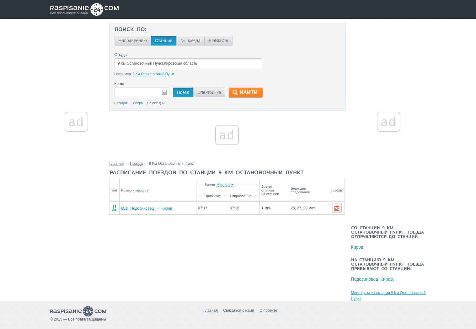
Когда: (120, 84)
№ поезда (190, 40)
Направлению (133, 40)
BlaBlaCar (218, 40)
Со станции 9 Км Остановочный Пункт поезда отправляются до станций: (387, 232)
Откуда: (121, 54)
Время (210, 184)
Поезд (183, 92)
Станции (164, 40)
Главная (117, 163)
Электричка (209, 92)
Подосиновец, (365, 279)
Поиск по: (130, 30)
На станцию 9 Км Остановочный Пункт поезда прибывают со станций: (387, 264)
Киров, (358, 247)
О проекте (268, 310)
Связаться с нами (238, 310)
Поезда (136, 163)
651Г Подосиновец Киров (146, 208)
